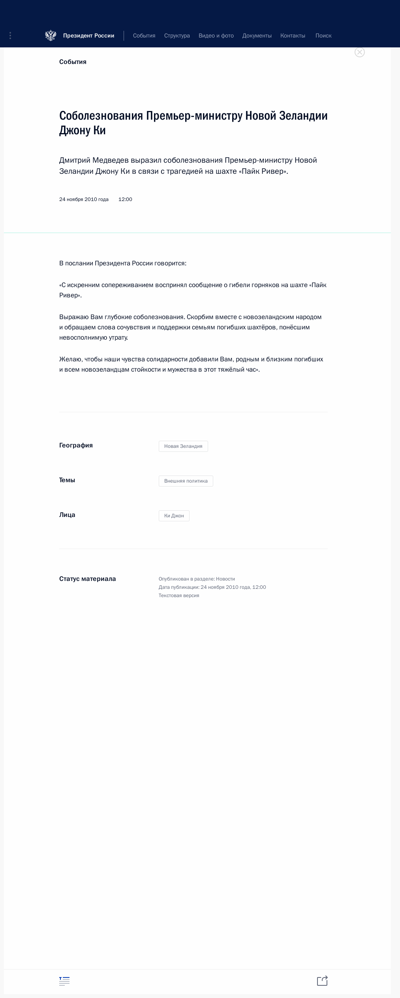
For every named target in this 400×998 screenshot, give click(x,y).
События (72, 61)
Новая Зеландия (183, 446)
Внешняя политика (186, 481)
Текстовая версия (179, 595)
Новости (225, 579)
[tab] (64, 981)
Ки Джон (174, 515)
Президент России (89, 11)
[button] (13, 12)
